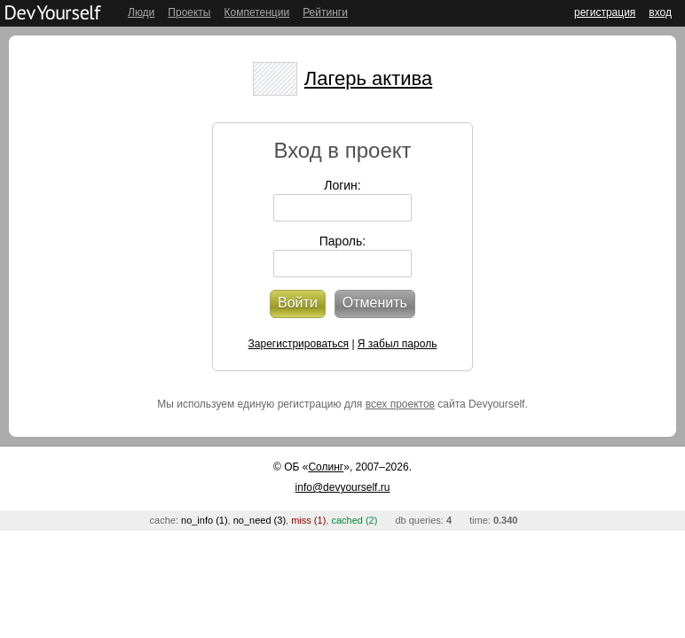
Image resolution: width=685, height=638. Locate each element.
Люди (141, 12)
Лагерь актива (368, 78)
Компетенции (256, 12)
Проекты (189, 12)
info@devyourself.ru (342, 487)
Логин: (342, 185)
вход (660, 12)
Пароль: (342, 241)
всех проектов (400, 404)
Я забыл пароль (397, 344)
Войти (298, 302)
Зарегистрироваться (298, 344)
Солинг (325, 467)
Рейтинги (325, 12)
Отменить (374, 302)
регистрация (604, 12)
